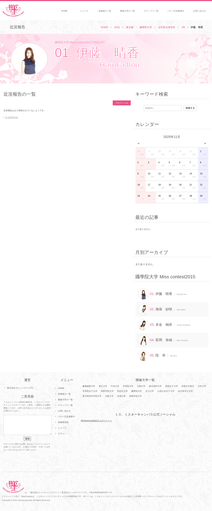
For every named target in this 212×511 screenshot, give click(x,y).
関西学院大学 (107, 391)
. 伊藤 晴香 (162, 294)
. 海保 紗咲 (162, 309)
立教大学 (141, 386)
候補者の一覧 (104, 11)
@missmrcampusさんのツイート (96, 421)
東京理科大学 (155, 386)
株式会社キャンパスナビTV (20, 388)
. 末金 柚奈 (164, 324)
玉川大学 (149, 391)
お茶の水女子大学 (165, 391)
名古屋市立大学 (185, 391)
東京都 (129, 27)
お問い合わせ (199, 11)
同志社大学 (122, 391)
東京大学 (103, 386)
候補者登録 (63, 422)
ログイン (62, 433)
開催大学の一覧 (127, 11)
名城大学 (121, 396)
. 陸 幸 (157, 355)
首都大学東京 (187, 386)
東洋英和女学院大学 (92, 396)
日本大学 (202, 386)
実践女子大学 (171, 386)
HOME (64, 11)
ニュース (84, 11)
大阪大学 (109, 396)
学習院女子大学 (90, 391)
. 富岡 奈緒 (163, 340)
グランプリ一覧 (151, 11)
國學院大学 (146, 27)
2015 (117, 27)
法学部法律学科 (166, 27)
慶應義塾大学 (89, 386)
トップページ (11, 117)
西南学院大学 (135, 396)
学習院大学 (128, 386)
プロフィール (121, 103)
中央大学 (115, 386)
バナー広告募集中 (175, 11)
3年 (183, 27)
